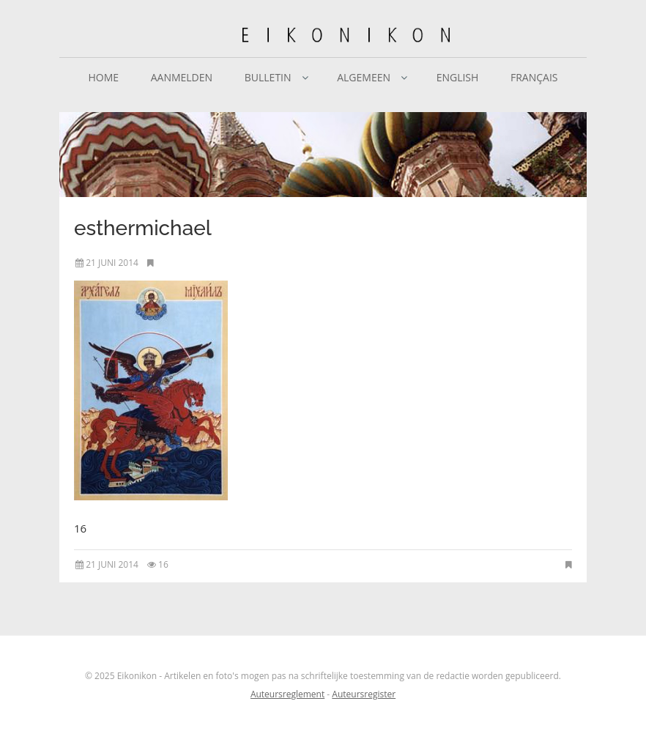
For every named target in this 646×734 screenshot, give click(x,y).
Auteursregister (364, 694)
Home (103, 77)
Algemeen (363, 77)
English (458, 77)
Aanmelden (181, 77)
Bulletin (268, 77)
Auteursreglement (287, 694)
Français (534, 77)
